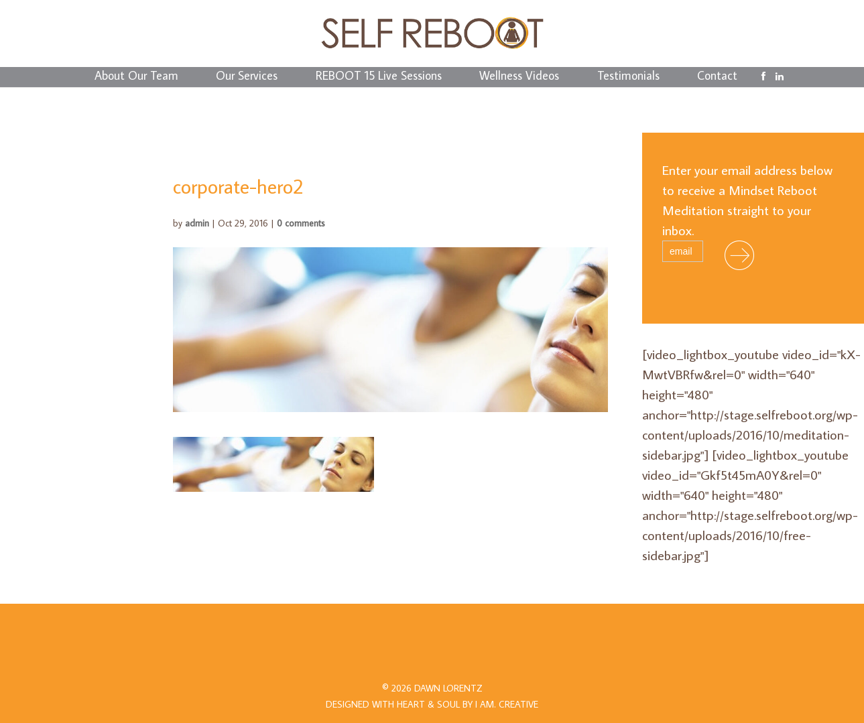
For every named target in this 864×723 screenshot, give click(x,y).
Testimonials (628, 77)
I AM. (506, 704)
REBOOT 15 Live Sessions (379, 77)
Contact (717, 77)
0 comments (301, 223)
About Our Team (136, 77)
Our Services (246, 77)
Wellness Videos (519, 77)
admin (197, 223)
